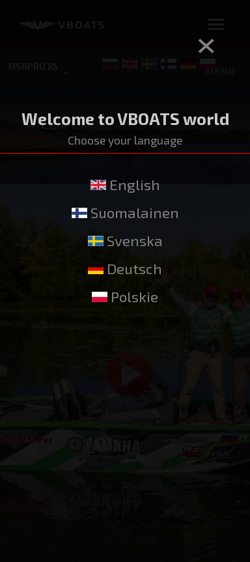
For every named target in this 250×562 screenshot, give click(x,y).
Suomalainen (125, 212)
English (125, 184)
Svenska (125, 240)
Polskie (125, 296)
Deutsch (125, 268)
